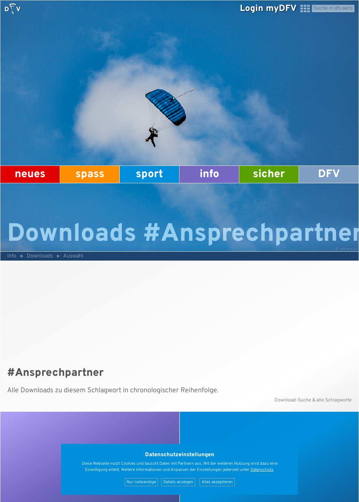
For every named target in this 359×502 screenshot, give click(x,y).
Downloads (40, 256)
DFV (329, 174)
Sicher (269, 174)
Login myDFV (268, 8)
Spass (89, 174)
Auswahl (73, 256)
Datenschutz (261, 470)
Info (209, 174)
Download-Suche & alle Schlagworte (313, 400)
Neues (30, 174)
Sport (149, 174)
